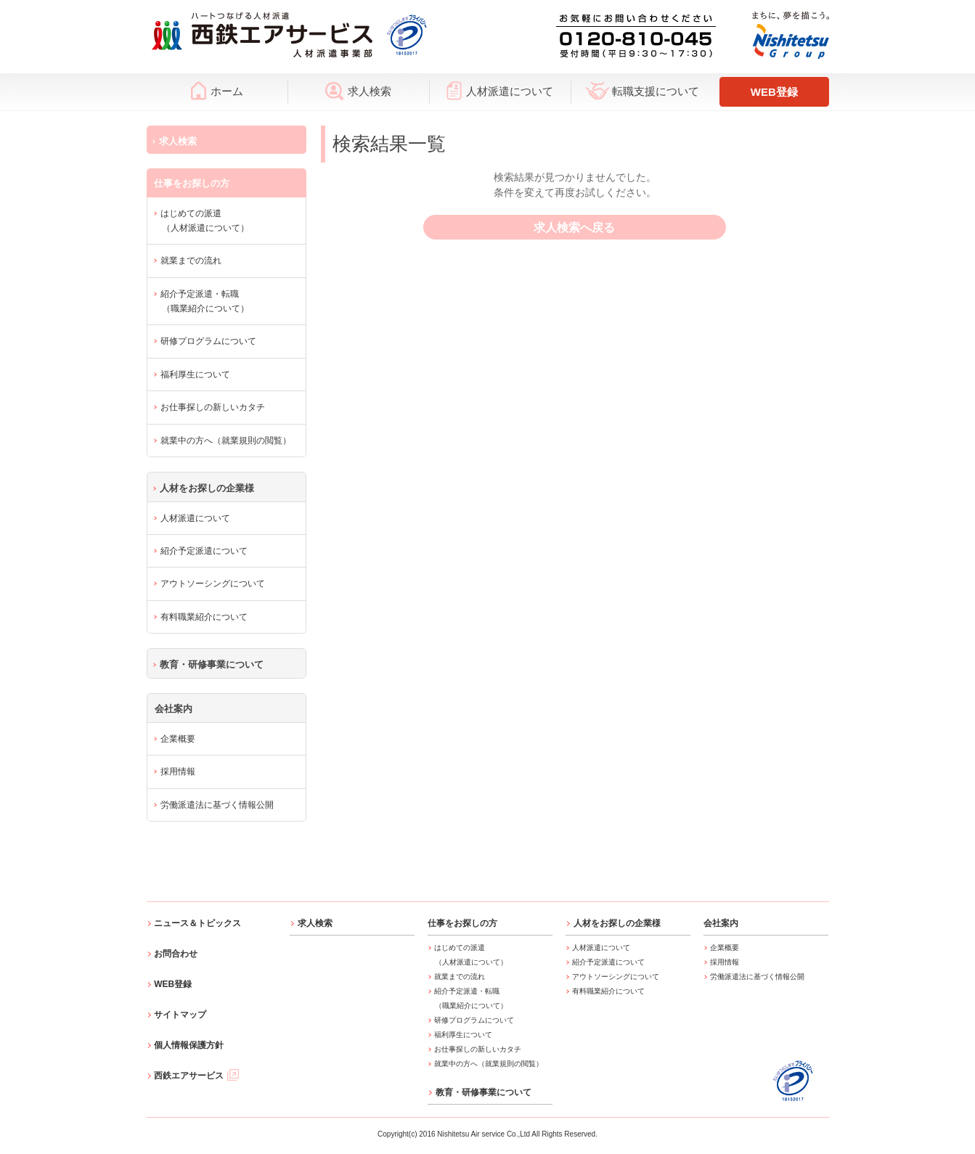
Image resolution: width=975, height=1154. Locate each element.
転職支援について (642, 90)
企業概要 (177, 739)
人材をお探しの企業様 (207, 488)
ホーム (217, 90)
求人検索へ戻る (575, 227)
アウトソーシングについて (212, 583)
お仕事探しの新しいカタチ (212, 407)
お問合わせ (175, 954)
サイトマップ (180, 1015)
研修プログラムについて (208, 341)
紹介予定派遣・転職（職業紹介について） (204, 301)
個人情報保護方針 (189, 1045)
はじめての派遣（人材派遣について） (204, 220)
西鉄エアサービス (196, 1076)
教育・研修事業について (212, 664)
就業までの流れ (190, 260)
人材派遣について (499, 90)
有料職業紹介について (204, 617)
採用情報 (177, 771)
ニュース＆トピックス (197, 923)
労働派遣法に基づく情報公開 (217, 805)
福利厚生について (195, 374)
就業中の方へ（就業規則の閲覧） (225, 440)
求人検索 (358, 90)
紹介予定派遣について (204, 551)
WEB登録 (774, 92)
